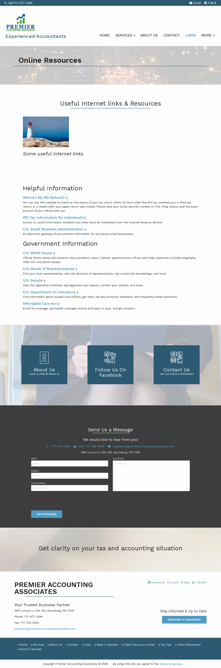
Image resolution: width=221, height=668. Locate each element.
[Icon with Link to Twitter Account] (209, 2)
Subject (35, 471)
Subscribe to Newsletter (184, 619)
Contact (172, 35)
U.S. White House (37, 253)
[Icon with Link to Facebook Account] (205, 2)
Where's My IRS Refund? (44, 198)
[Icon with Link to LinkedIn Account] (212, 2)
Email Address (38, 483)
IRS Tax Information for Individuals (53, 217)
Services (124, 35)
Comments (118, 458)
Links (191, 35)
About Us (149, 35)
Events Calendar (31, 649)
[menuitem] (104, 34)
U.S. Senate (32, 280)
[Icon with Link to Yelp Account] (215, 2)
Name (34, 458)
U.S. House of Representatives (48, 269)
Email (195, 3)
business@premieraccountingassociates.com (141, 446)
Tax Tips (166, 644)
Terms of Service (170, 663)
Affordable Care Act (40, 304)
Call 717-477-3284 (19, 2)
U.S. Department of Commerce (49, 292)
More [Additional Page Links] (206, 35)
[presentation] (54, 501)
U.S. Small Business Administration (53, 229)
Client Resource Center (139, 644)
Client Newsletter (189, 644)
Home (104, 35)
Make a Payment (107, 644)
